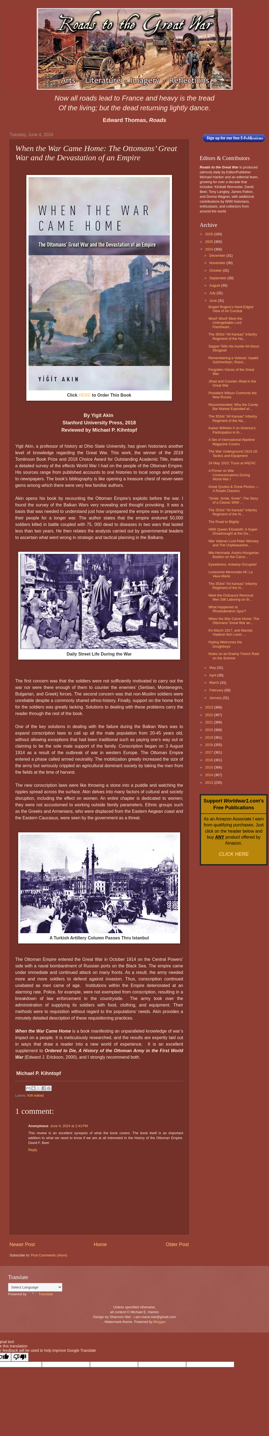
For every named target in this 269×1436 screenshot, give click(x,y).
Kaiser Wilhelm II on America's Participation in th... (231, 430)
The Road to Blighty (223, 522)
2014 (209, 775)
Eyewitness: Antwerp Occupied (232, 564)
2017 (209, 752)
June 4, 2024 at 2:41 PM (69, 1126)
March (214, 683)
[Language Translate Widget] (35, 1287)
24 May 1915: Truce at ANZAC (232, 463)
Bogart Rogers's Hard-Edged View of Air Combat (230, 309)
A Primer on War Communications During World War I (229, 475)
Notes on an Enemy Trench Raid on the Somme (233, 656)
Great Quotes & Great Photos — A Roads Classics (233, 489)
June (213, 301)
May (213, 668)
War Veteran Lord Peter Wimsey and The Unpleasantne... (233, 543)
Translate (40, 1294)
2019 (209, 737)
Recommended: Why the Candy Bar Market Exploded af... (233, 407)
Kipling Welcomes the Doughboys (225, 644)
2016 (209, 760)
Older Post (177, 1244)
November (217, 263)
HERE (84, 395)
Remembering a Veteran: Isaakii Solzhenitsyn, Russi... (233, 360)
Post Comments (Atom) (49, 1255)
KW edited (35, 1095)
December (217, 255)
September (218, 278)
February (216, 690)
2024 (209, 249)
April (213, 675)
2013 (209, 782)
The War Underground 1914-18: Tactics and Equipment (233, 453)
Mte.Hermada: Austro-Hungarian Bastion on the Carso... (233, 555)
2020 (209, 730)
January (216, 698)
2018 (209, 745)
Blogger (159, 1322)
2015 (209, 767)
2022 (209, 715)
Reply (32, 1150)
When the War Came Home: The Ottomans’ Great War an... (233, 621)
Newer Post (22, 1244)
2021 (209, 722)
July (212, 293)
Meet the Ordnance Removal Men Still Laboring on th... (230, 597)
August (215, 285)
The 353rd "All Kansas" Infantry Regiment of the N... (232, 512)
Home (100, 1244)
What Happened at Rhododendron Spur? (227, 609)
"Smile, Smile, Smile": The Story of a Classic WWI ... (233, 500)
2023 (209, 707)
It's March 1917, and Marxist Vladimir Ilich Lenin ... (230, 632)
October (216, 270)
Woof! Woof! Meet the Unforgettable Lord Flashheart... (225, 322)
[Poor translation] (20, 1357)
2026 (209, 234)
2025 (209, 242)
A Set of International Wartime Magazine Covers (231, 442)
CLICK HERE (234, 854)
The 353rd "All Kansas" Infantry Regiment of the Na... (232, 336)
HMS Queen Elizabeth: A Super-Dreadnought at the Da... (233, 531)
